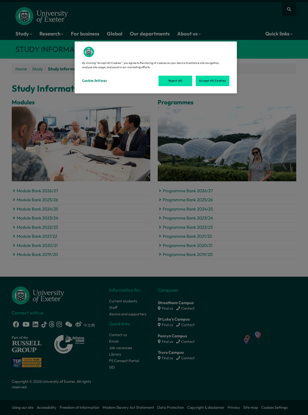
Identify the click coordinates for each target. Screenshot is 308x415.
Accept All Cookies (212, 80)
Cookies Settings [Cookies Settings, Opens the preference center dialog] (94, 80)
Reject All (175, 80)
